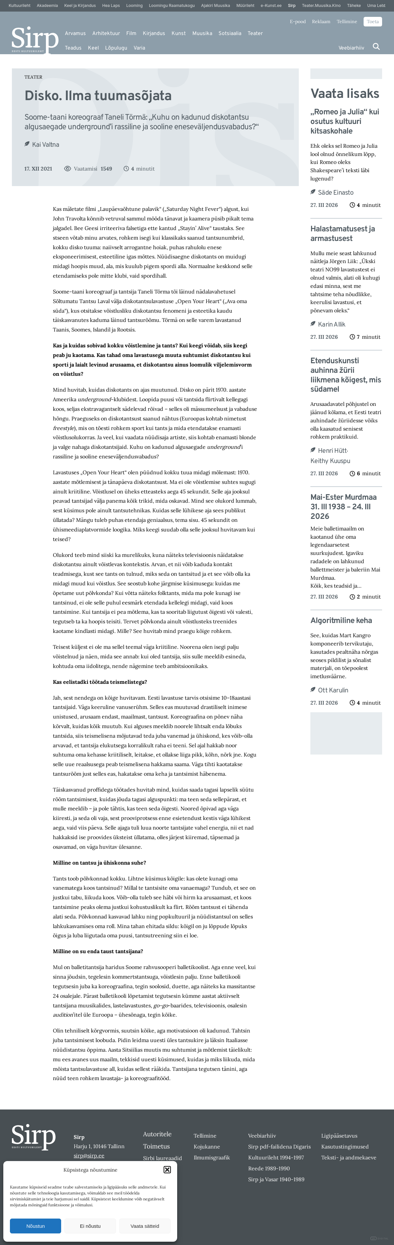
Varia (139, 48)
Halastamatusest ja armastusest (342, 234)
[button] (167, 1169)
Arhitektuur (106, 33)
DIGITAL (380, 1238)
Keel (93, 48)
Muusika (202, 33)
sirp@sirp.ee (89, 1155)
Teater (255, 33)
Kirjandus (154, 33)
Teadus (73, 48)
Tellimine (347, 21)
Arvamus (75, 33)
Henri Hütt (332, 451)
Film (131, 33)
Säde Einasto (335, 193)
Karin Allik (331, 325)
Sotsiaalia (229, 33)
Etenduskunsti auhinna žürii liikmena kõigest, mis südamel (345, 376)
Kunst (179, 33)
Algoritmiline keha (341, 621)
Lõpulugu (116, 48)
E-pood (298, 21)
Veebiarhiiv (351, 48)
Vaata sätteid (145, 1226)
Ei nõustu (90, 1226)
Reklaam (321, 21)
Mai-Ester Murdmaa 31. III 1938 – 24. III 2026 (343, 507)
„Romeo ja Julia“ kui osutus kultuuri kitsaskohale (344, 122)
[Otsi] (376, 46)
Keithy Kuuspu (330, 461)
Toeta (373, 21)
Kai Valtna (45, 145)
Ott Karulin (333, 690)
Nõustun (35, 1226)
